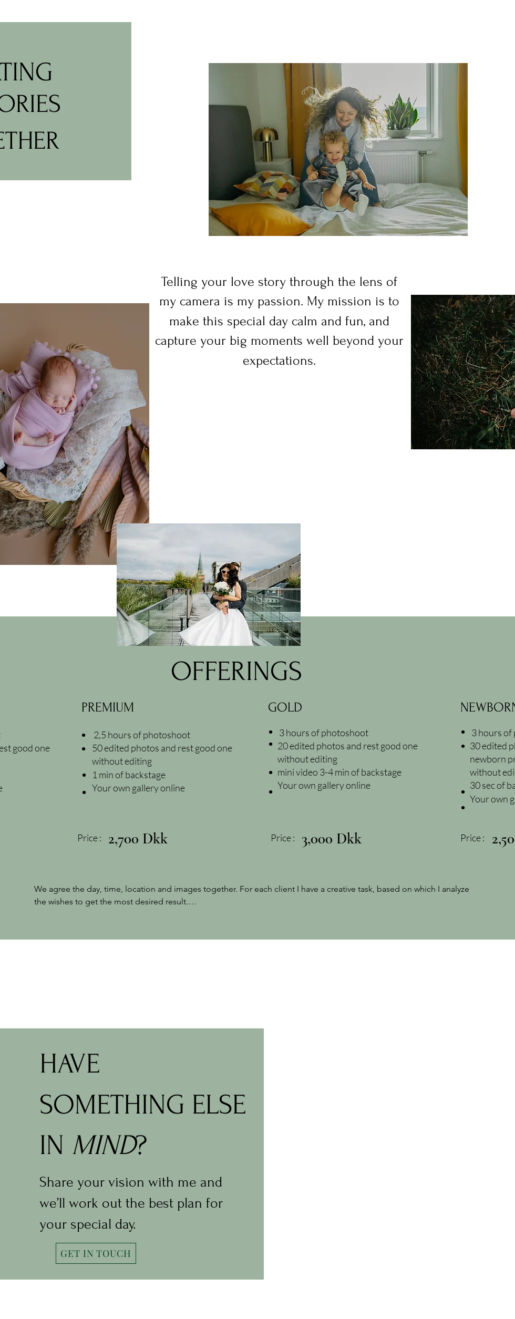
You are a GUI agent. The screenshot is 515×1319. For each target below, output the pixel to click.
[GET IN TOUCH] (96, 1253)
